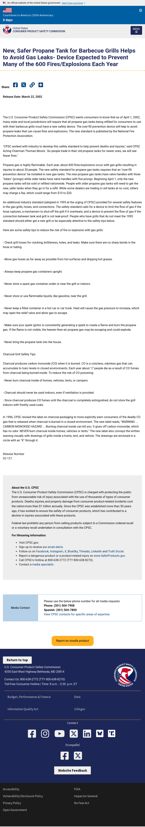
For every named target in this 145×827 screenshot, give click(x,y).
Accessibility (11, 790)
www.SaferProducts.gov (109, 555)
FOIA (77, 790)
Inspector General (86, 797)
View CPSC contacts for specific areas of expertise (77, 614)
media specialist (42, 564)
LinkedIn (96, 551)
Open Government (15, 810)
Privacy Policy (12, 804)
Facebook (42, 551)
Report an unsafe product (72, 640)
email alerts (55, 547)
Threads (84, 551)
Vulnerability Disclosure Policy (23, 797)
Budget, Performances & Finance (29, 697)
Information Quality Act (22, 709)
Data (77, 697)
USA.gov (79, 709)
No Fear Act (81, 804)
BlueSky (73, 551)
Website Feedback (72, 771)
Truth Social (116, 551)
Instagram (56, 551)
